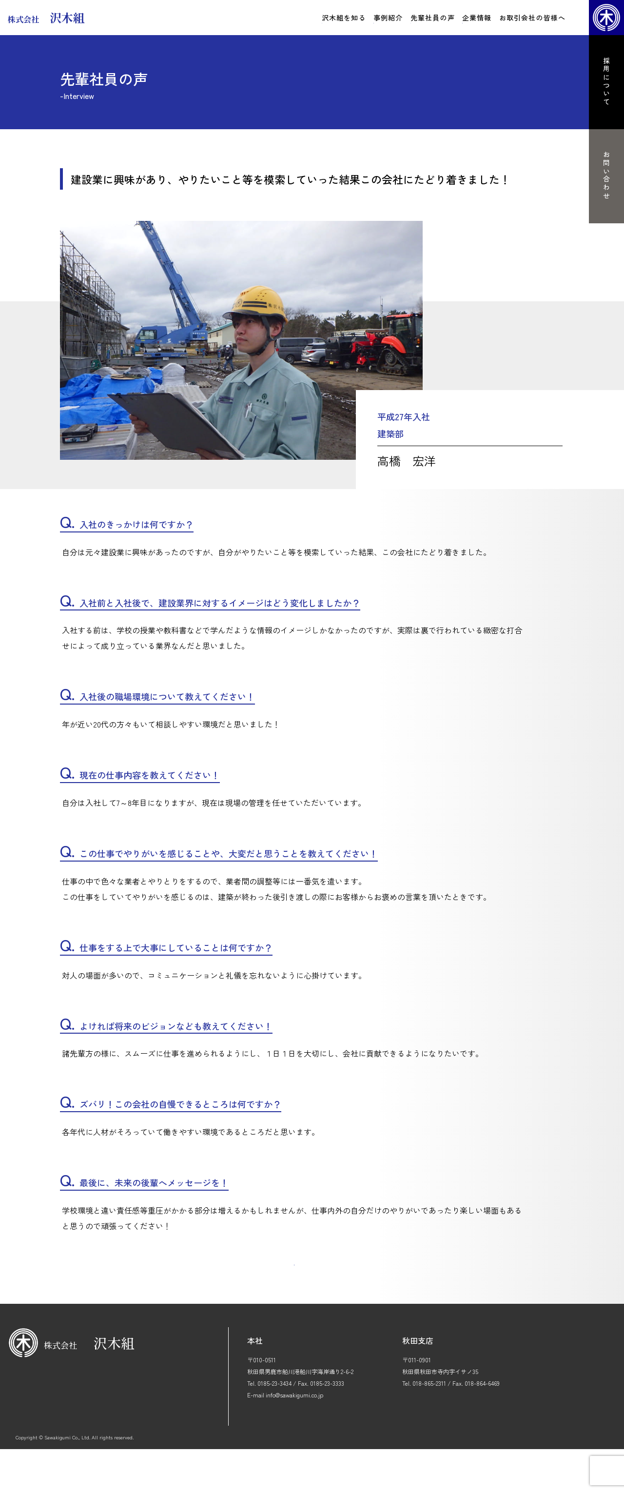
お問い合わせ (606, 175)
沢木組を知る (344, 17)
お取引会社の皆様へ (532, 17)
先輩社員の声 (432, 17)
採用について (606, 81)
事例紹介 (388, 17)
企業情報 (476, 17)
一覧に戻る (294, 1292)
